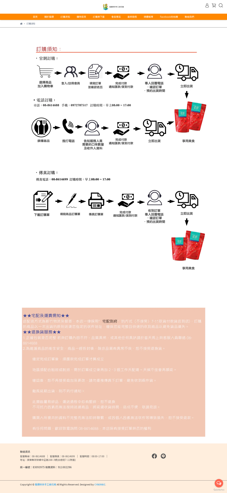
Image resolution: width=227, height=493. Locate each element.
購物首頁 (81, 16)
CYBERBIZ (99, 484)
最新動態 (132, 16)
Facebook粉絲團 (169, 16)
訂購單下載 (99, 16)
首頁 (35, 16)
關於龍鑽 (49, 16)
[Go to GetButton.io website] (219, 490)
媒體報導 (148, 16)
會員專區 (116, 16)
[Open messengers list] (219, 483)
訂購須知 (65, 16)
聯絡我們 (189, 16)
